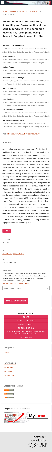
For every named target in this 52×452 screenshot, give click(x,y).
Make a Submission (16, 301)
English (6, 352)
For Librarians (9, 375)
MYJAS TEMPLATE (26, 324)
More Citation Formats (12, 288)
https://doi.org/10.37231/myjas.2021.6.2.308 (24, 134)
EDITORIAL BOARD (26, 328)
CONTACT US (26, 337)
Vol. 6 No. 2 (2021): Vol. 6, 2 (29, 12)
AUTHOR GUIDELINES (26, 321)
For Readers (8, 368)
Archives (13, 12)
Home (4, 12)
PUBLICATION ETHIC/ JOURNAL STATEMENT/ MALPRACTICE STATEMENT (26, 332)
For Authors (8, 371)
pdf (8, 231)
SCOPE (26, 317)
